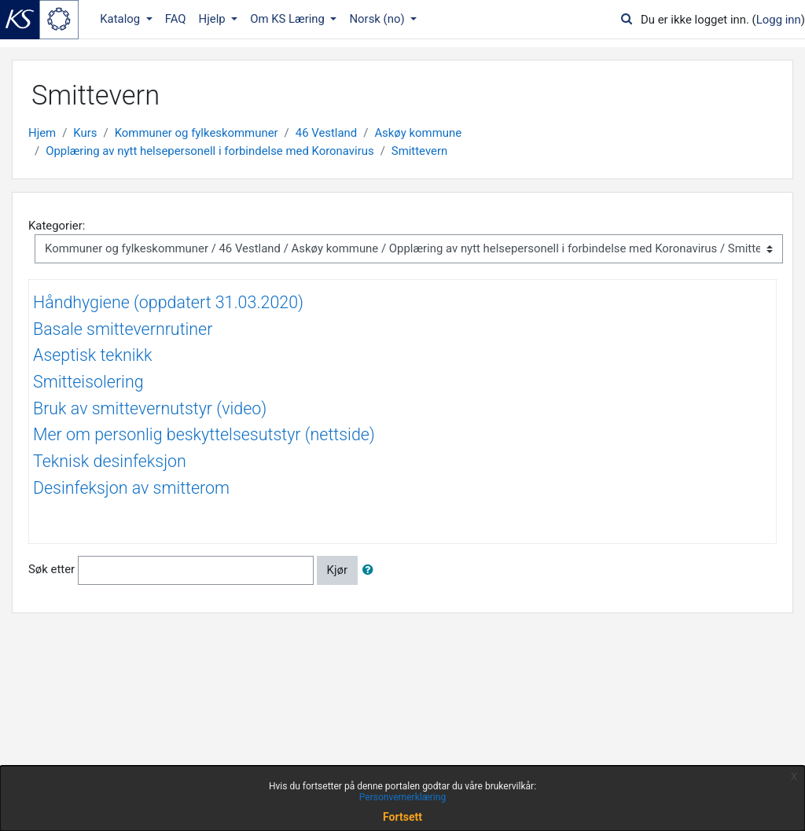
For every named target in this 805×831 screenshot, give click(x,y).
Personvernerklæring (402, 797)
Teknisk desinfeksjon (109, 461)
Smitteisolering (88, 382)
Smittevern (419, 151)
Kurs (85, 133)
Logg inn (778, 20)
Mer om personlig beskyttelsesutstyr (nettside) (204, 434)
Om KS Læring (289, 19)
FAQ (175, 19)
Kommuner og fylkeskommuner (196, 133)
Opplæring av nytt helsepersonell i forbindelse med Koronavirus (209, 151)
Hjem (42, 133)
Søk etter (51, 569)
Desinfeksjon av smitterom (131, 488)
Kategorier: (56, 226)
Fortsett (402, 817)
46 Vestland (326, 133)
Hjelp (214, 19)
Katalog (121, 19)
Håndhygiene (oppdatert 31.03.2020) (168, 302)
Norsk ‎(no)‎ (378, 19)
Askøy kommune (417, 133)
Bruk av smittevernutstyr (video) (149, 408)
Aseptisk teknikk (93, 355)
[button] (371, 570)
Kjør (337, 570)
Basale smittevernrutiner (122, 329)
